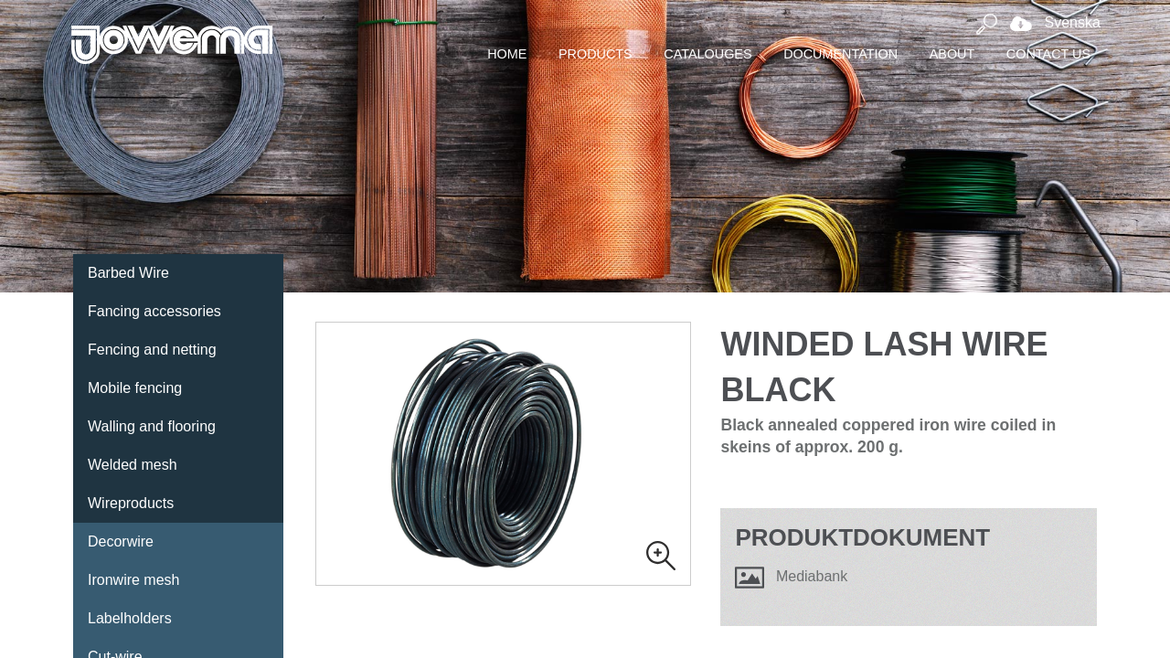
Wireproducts (131, 503)
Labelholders (130, 618)
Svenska (1051, 22)
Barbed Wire (128, 273)
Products (595, 54)
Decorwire (121, 541)
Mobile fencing (135, 388)
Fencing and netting (152, 349)
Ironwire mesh (133, 580)
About (952, 54)
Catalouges (707, 54)
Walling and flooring (152, 426)
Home (506, 54)
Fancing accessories (154, 311)
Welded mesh (132, 464)
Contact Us (1048, 54)
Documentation (840, 54)
